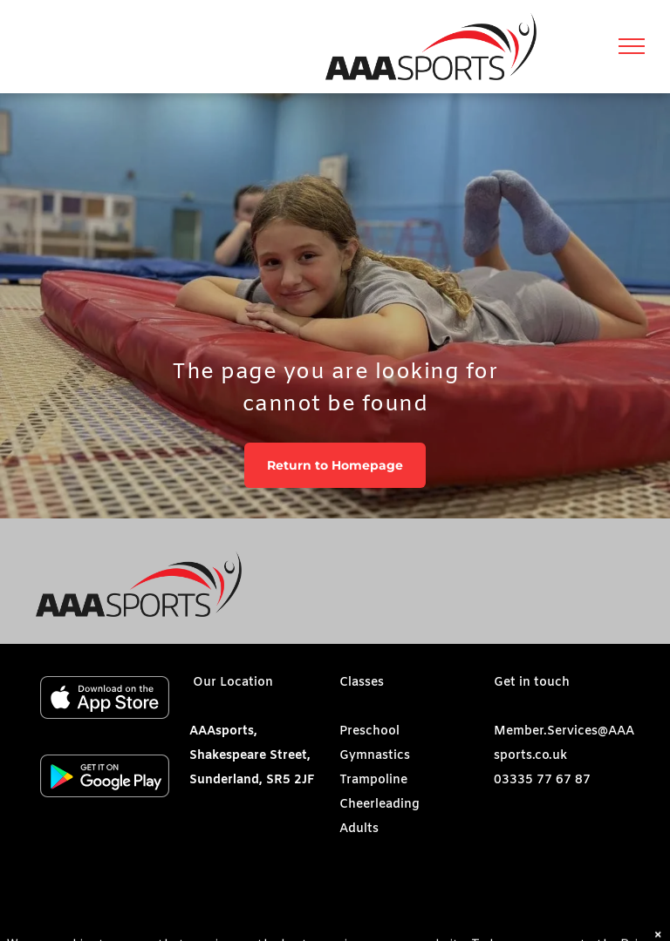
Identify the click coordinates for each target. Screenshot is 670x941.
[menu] (631, 46)
